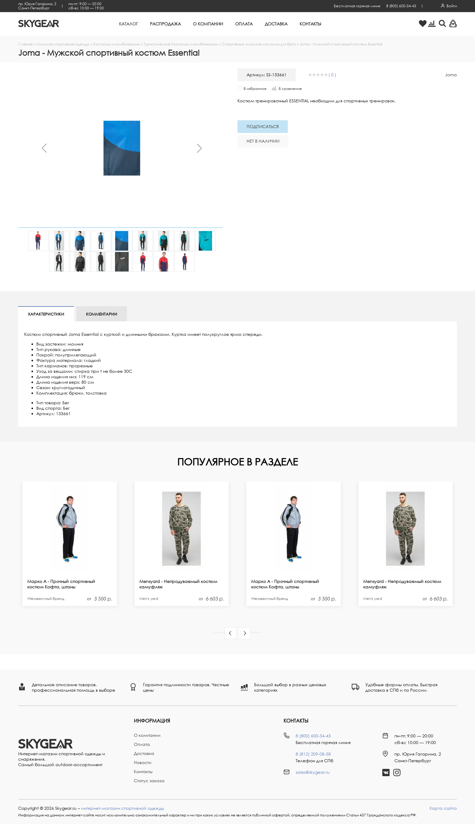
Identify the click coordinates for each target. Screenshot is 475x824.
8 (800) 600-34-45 (401, 6)
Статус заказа (149, 780)
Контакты (310, 23)
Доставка (276, 23)
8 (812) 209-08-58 (313, 753)
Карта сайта (443, 808)
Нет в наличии (263, 141)
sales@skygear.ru (313, 772)
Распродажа (165, 23)
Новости (142, 762)
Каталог (128, 23)
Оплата (244, 23)
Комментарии (101, 314)
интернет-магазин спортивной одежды (122, 808)
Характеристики (46, 314)
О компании (208, 23)
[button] (230, 633)
